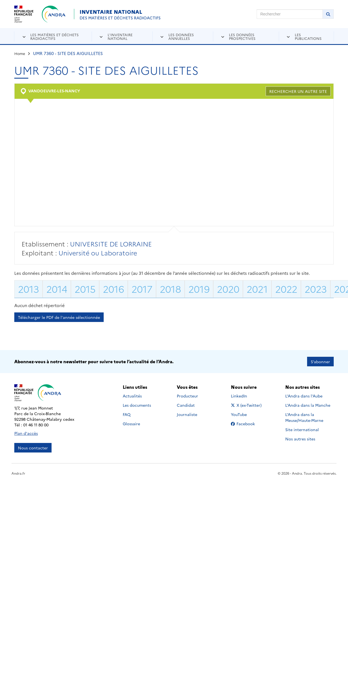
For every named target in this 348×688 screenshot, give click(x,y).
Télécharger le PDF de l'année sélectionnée (59, 317)
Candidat (186, 405)
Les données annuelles (181, 36)
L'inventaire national (120, 36)
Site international (302, 429)
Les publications (308, 36)
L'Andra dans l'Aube (304, 396)
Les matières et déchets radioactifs (54, 36)
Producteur (187, 396)
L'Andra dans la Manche (307, 405)
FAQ (127, 414)
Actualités (132, 396)
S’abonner (320, 361)
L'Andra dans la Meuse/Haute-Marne (304, 417)
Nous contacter (33, 448)
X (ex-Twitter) (247, 405)
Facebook (247, 423)
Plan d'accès (26, 433)
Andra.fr (18, 473)
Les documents (137, 405)
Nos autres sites (300, 439)
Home (19, 53)
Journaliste (187, 414)
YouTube (245, 414)
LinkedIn (245, 396)
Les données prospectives (242, 36)
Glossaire (131, 423)
